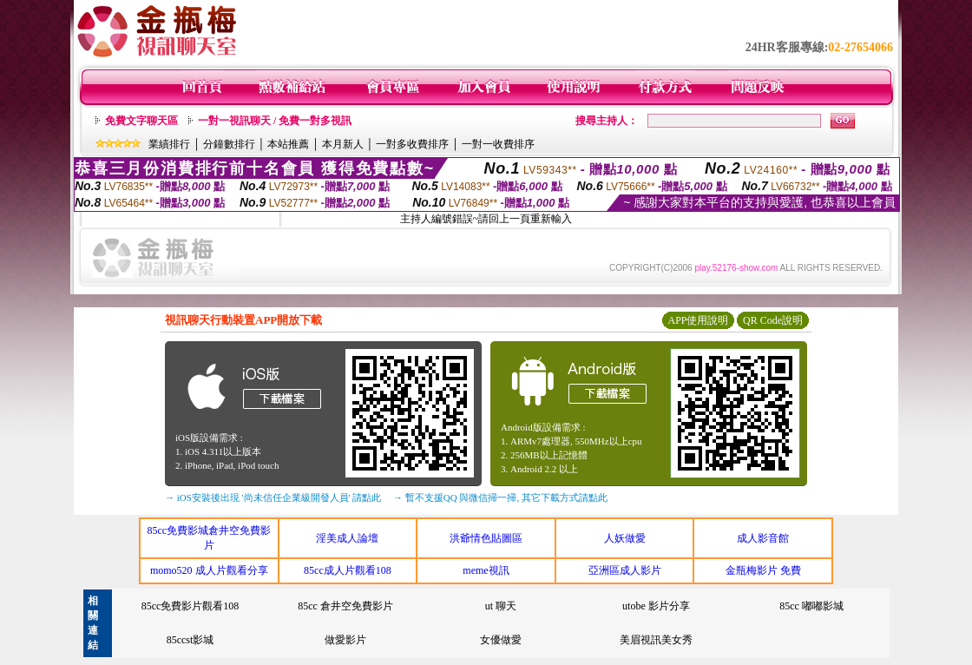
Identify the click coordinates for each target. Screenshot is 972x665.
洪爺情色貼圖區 (486, 538)
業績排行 (169, 144)
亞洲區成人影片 (624, 570)
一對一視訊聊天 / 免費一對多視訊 (274, 121)
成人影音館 (763, 538)
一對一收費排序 (498, 144)
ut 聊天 (500, 606)
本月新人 (343, 144)
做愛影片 (345, 640)
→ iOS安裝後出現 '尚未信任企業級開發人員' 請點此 (273, 497)
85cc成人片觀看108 (347, 570)
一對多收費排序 (412, 144)
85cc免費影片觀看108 (190, 606)
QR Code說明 (773, 320)
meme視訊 (486, 570)
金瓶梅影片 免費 (763, 570)
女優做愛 (501, 640)
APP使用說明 (697, 320)
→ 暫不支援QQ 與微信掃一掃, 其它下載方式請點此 (500, 497)
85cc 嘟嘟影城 (811, 606)
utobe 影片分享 (656, 606)
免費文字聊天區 (141, 121)
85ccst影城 (190, 640)
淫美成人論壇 (347, 538)
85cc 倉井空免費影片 (345, 606)
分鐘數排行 (229, 144)
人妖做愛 (625, 538)
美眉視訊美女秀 (656, 640)
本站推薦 (288, 144)
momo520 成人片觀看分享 (209, 570)
